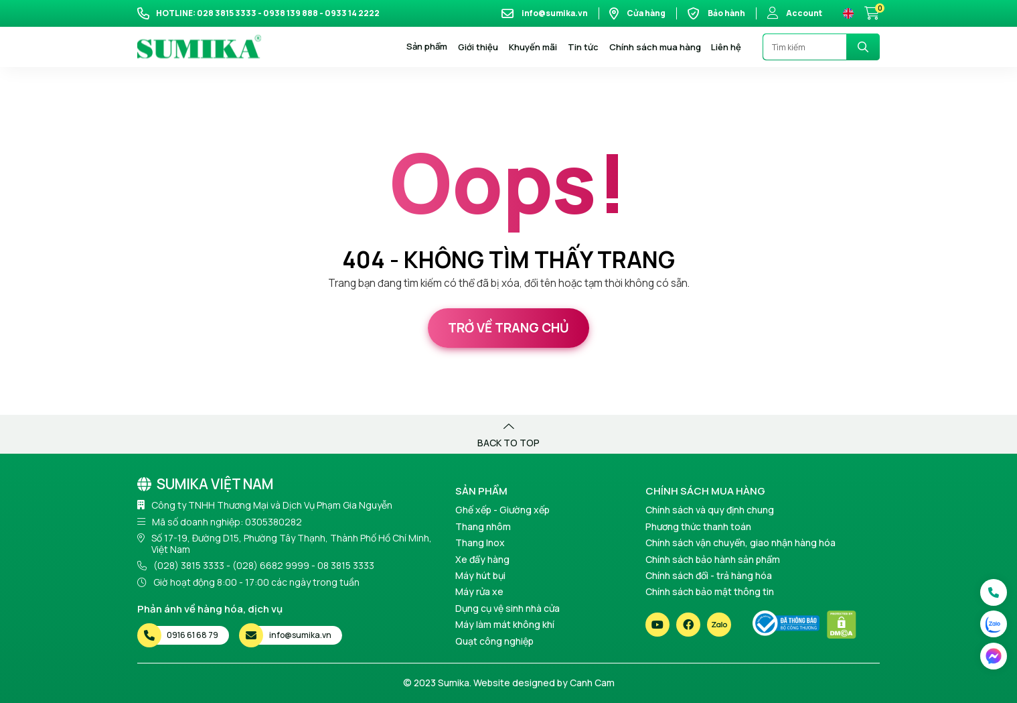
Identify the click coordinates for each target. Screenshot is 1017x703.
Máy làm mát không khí (504, 624)
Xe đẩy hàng (482, 559)
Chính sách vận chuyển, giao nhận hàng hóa (740, 542)
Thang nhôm (483, 526)
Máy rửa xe (479, 591)
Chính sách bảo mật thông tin (709, 591)
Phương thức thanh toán (698, 526)
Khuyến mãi (533, 47)
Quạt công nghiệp (494, 641)
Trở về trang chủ (508, 327)
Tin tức (583, 47)
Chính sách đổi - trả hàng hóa (708, 575)
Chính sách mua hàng (655, 47)
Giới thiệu (478, 47)
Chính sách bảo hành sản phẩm (712, 559)
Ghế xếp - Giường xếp (502, 509)
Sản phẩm (426, 47)
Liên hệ (726, 47)
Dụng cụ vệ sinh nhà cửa (507, 608)
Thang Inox (480, 542)
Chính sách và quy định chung (709, 509)
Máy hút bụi (480, 575)
